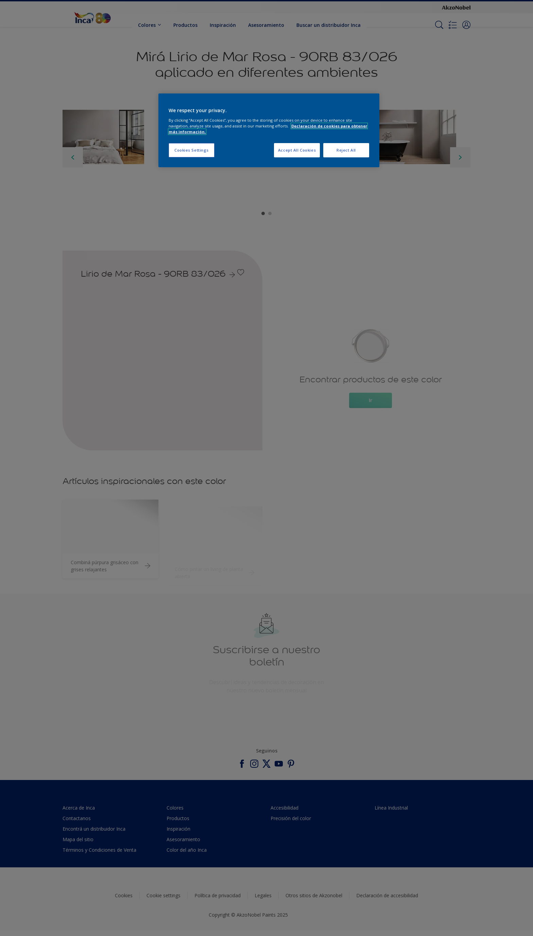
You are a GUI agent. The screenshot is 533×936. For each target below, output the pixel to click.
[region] (268, 130)
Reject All (346, 150)
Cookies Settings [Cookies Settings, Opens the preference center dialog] (191, 150)
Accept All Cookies (297, 150)
